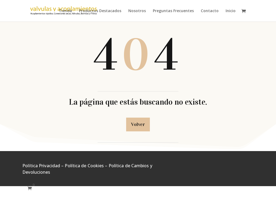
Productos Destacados (100, 11)
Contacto (210, 11)
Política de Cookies (84, 166)
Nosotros (137, 11)
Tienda (65, 11)
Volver (138, 124)
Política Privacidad (41, 166)
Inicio (231, 11)
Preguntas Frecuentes (173, 11)
